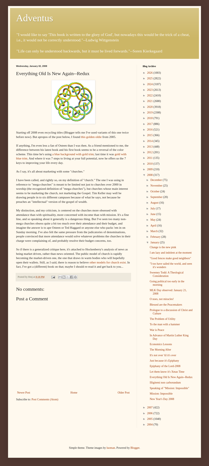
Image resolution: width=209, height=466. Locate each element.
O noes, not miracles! (162, 299)
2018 (150, 118)
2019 (150, 112)
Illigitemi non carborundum (165, 382)
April (153, 225)
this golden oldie (91, 137)
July (153, 208)
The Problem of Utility (162, 318)
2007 (150, 407)
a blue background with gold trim (73, 154)
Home (74, 392)
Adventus (34, 18)
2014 (150, 141)
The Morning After (160, 349)
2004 (150, 424)
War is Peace (157, 329)
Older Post (124, 392)
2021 (150, 101)
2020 (150, 106)
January (155, 242)
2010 (150, 163)
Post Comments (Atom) (45, 399)
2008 (150, 174)
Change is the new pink (163, 247)
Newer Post (23, 392)
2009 (150, 169)
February (155, 236)
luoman (111, 447)
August (154, 202)
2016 (150, 129)
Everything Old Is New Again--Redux (171, 377)
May (153, 219)
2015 (150, 135)
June (153, 214)
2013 (150, 146)
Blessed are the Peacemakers (166, 304)
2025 (150, 78)
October (155, 191)
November (156, 185)
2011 (150, 157)
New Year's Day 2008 (162, 399)
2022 (150, 95)
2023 (150, 89)
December (156, 180)
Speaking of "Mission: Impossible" (169, 388)
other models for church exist (107, 262)
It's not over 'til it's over (163, 355)
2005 (150, 418)
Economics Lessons (161, 344)
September (156, 197)
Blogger (134, 447)
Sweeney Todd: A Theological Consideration (166, 274)
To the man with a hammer (165, 324)
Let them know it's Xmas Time (167, 371)
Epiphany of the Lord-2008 (165, 366)
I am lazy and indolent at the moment (171, 252)
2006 (150, 413)
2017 (150, 123)
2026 (150, 72)
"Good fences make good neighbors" (170, 258)
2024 (150, 84)
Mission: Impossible (161, 393)
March (154, 231)
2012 (150, 152)
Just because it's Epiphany (164, 360)
